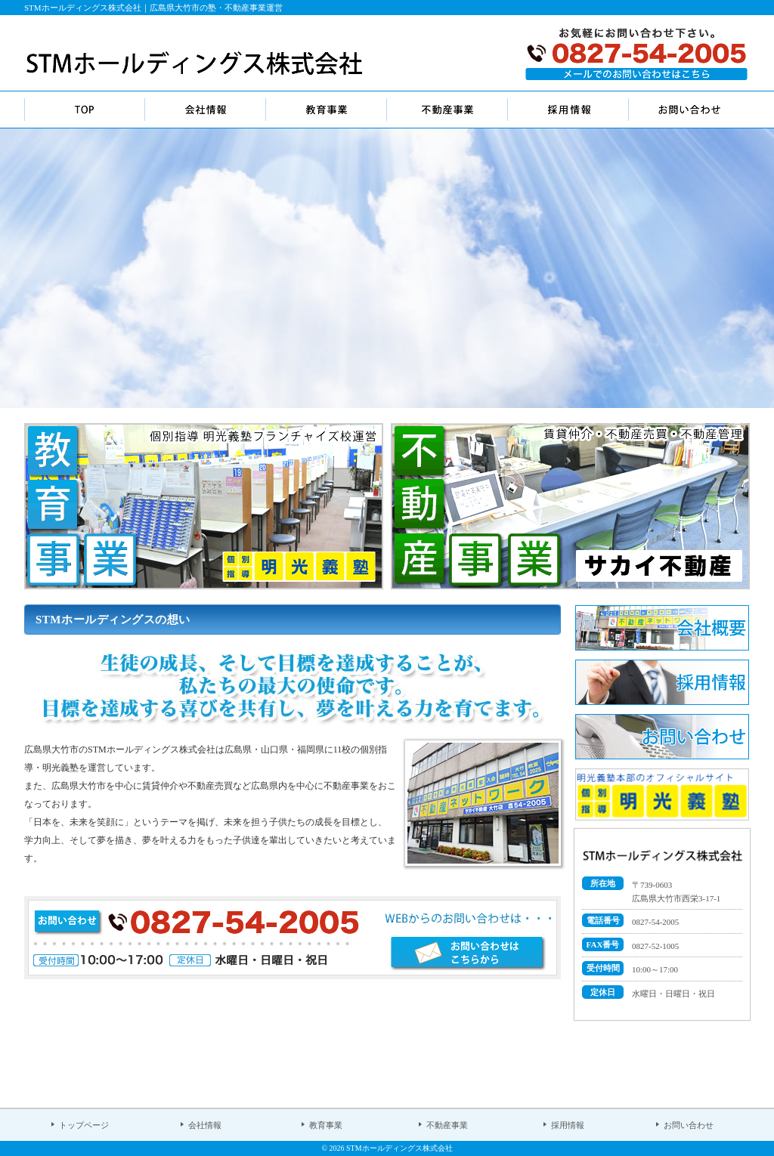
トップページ (84, 1125)
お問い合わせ (689, 1125)
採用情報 (567, 1125)
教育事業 (325, 1125)
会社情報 (204, 1125)
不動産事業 (447, 1125)
